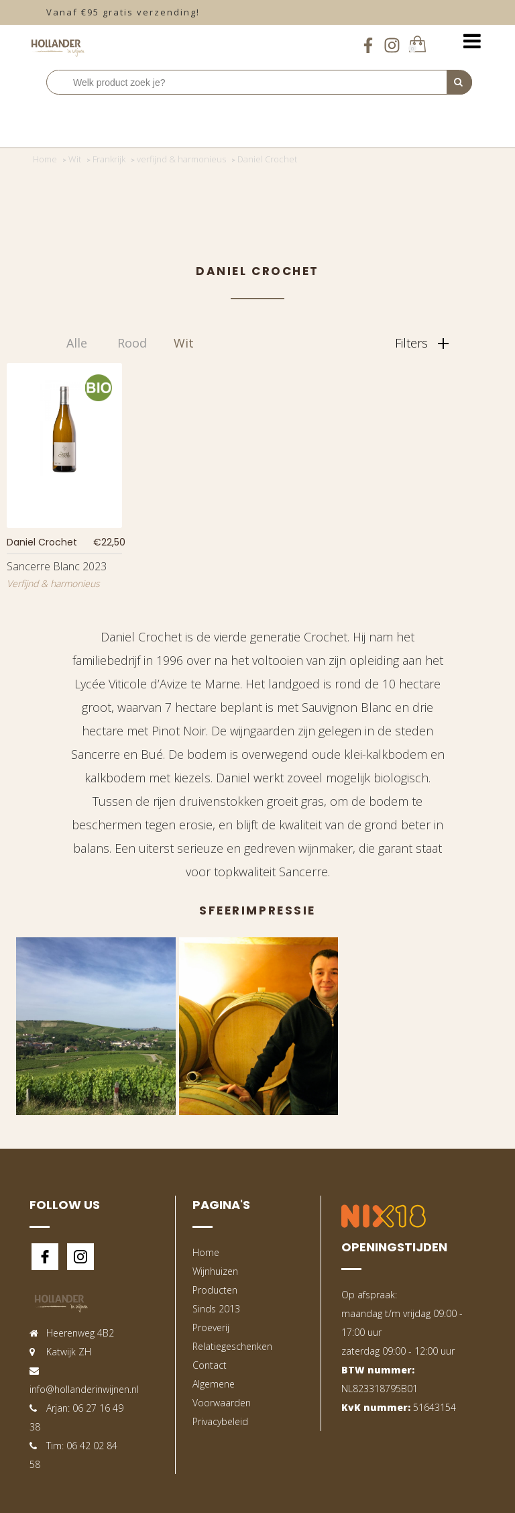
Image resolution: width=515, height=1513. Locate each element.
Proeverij (210, 1327)
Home (205, 1252)
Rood (132, 343)
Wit (184, 343)
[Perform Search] (459, 82)
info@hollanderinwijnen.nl (84, 1389)
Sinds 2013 (216, 1308)
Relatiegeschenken (232, 1346)
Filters (422, 343)
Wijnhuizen (215, 1271)
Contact (209, 1365)
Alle (76, 343)
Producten (214, 1290)
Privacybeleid (220, 1421)
